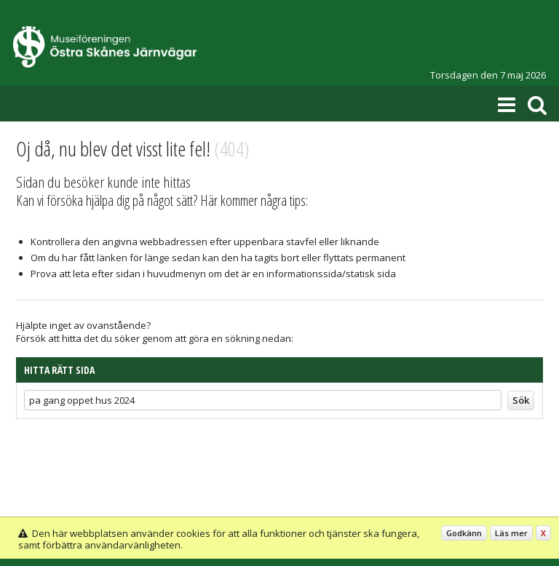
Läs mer (511, 532)
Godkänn (464, 532)
